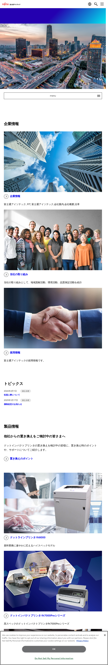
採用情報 (12, 353)
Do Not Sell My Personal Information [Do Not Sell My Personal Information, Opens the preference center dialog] (54, 658)
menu (76, 96)
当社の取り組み (16, 274)
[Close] (105, 635)
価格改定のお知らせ (13, 404)
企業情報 (12, 196)
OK (54, 649)
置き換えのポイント (18, 459)
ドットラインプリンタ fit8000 (24, 537)
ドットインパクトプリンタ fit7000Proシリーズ (34, 616)
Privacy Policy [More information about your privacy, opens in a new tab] (82, 641)
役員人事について (12, 395)
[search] (96, 4)
